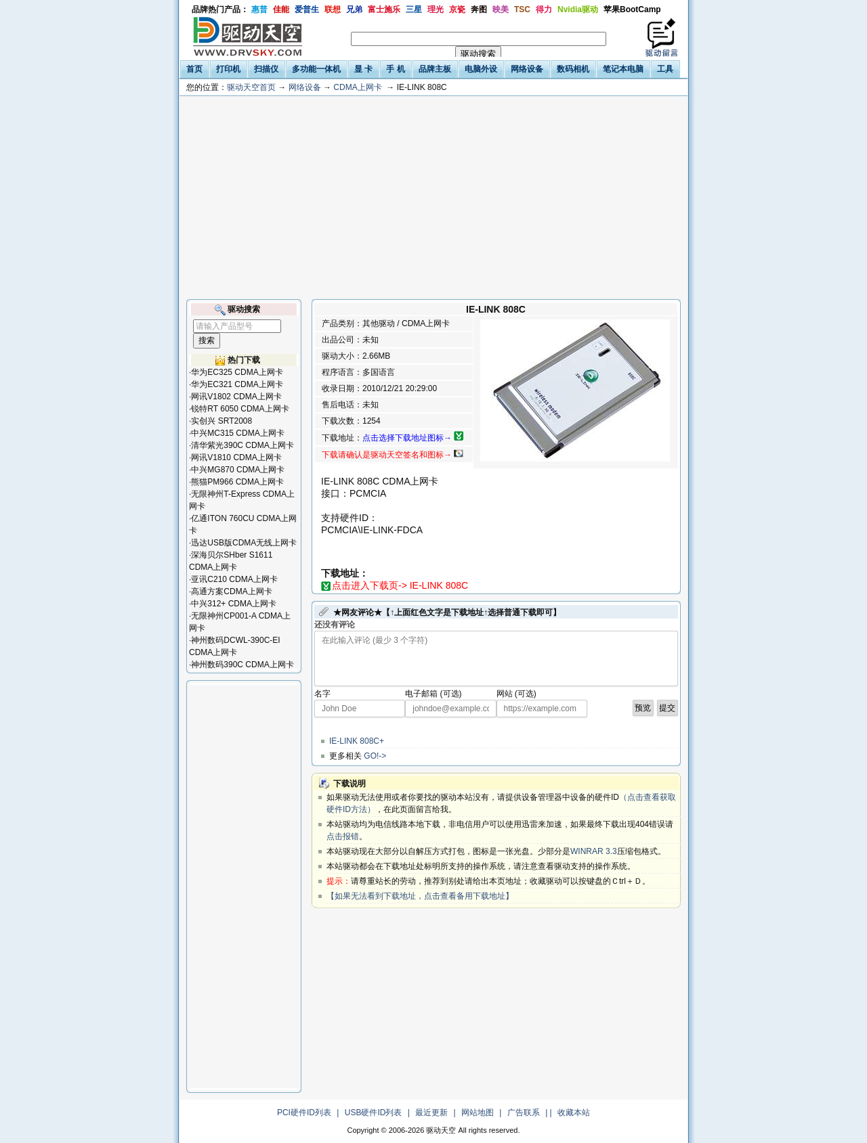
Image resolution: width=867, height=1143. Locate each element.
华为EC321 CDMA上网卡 (236, 384)
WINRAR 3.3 (593, 851)
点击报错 (342, 836)
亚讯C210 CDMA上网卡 (234, 579)
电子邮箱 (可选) (433, 693)
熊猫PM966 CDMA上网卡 (237, 482)
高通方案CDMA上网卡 (231, 591)
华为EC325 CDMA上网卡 (236, 372)
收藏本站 (573, 1112)
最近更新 (431, 1112)
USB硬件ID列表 (373, 1112)
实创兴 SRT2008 (221, 421)
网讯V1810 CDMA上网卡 (236, 457)
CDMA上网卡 (357, 87)
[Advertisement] (433, 197)
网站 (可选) (516, 693)
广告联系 (523, 1112)
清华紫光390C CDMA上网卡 (242, 445)
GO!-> (375, 756)
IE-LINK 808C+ (356, 741)
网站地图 (477, 1112)
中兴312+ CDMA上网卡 (233, 603)
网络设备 (305, 87)
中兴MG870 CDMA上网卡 (237, 469)
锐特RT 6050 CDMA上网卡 (240, 408)
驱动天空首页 (251, 87)
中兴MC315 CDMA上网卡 (237, 433)
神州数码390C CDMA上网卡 (242, 664)
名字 (322, 693)
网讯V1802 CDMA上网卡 (236, 396)
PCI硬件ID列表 (304, 1112)
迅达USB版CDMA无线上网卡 (244, 542)
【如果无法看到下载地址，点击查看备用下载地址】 (419, 896)
